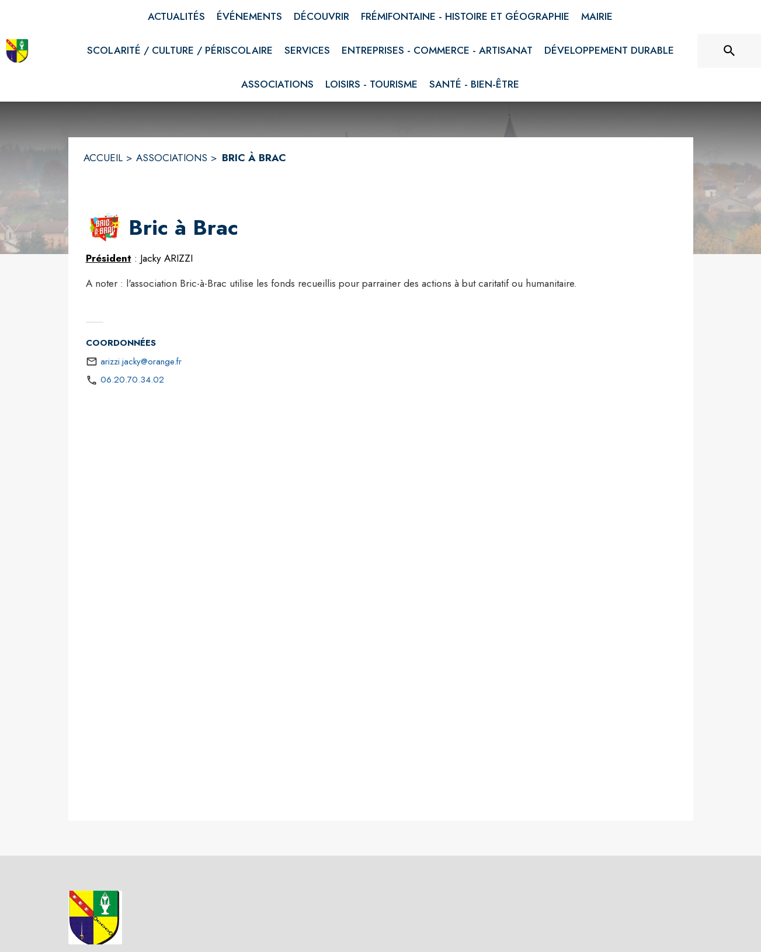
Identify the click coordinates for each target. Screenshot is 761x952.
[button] (105, 227)
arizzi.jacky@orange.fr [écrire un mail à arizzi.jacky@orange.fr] (141, 361)
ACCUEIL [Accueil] (103, 158)
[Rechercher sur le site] (729, 50)
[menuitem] (176, 17)
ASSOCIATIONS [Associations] (171, 158)
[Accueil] (17, 50)
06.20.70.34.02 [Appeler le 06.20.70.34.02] (132, 379)
